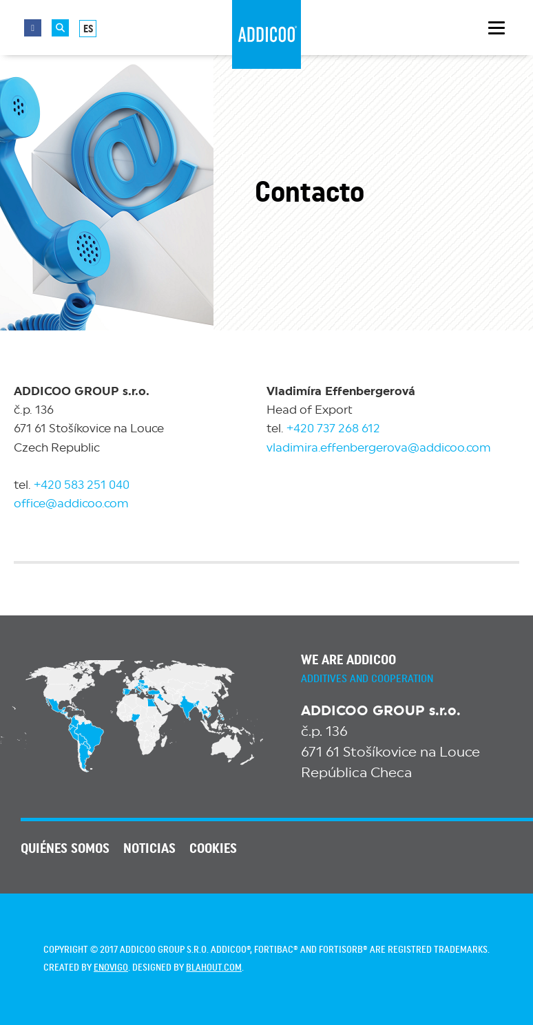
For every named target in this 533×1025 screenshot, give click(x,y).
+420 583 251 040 (81, 485)
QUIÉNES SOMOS (65, 849)
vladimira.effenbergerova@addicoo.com (378, 448)
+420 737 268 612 (333, 428)
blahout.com (214, 968)
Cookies (213, 849)
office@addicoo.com (71, 503)
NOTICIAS (149, 849)
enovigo (111, 968)
